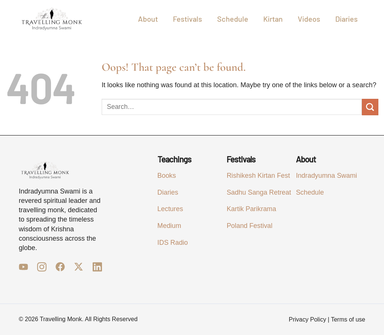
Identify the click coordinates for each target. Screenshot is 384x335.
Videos (309, 18)
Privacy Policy (307, 319)
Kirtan (273, 18)
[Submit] (370, 107)
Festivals (187, 18)
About (148, 18)
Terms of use (348, 319)
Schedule (232, 18)
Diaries (346, 18)
